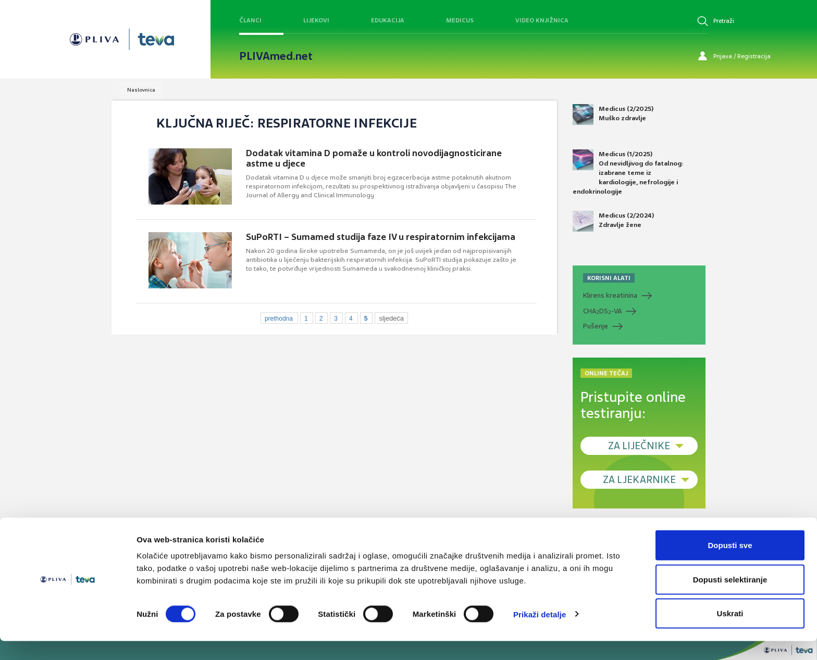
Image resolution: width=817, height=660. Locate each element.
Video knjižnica (541, 20)
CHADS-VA (602, 311)
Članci (250, 20)
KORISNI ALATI (608, 278)
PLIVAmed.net (276, 56)
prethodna (279, 318)
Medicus (460, 20)
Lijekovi (316, 20)
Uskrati (730, 632)
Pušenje (595, 326)
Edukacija (387, 20)
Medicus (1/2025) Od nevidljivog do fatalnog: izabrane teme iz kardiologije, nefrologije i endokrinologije (628, 172)
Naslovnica (141, 89)
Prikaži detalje (539, 633)
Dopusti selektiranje (730, 598)
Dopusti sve (730, 564)
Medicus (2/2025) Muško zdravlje (613, 114)
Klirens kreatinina (610, 295)
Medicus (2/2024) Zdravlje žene (613, 221)
